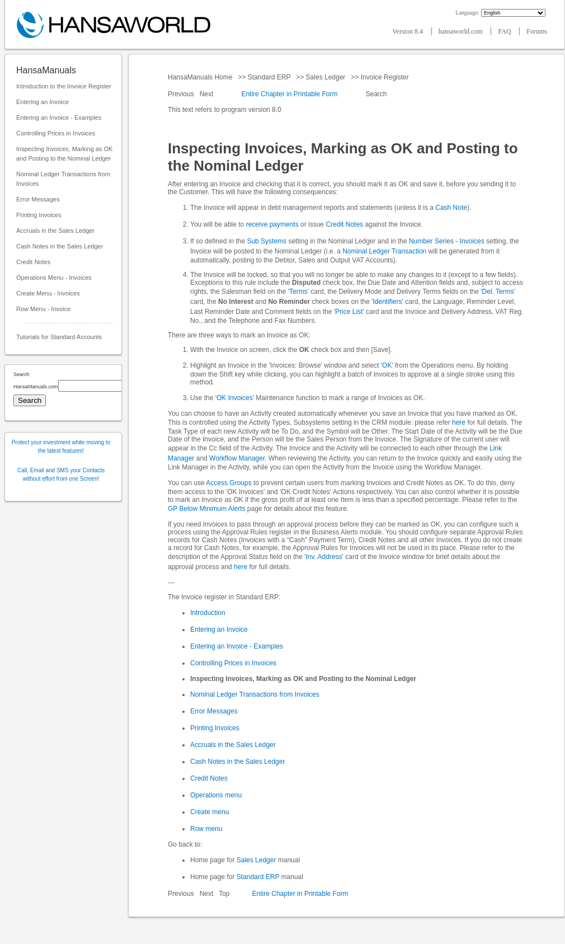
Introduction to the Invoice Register (63, 86)
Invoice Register (385, 77)
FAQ (505, 31)
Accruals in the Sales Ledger (55, 230)
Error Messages (38, 199)
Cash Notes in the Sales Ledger (59, 246)
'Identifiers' (387, 302)
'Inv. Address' (323, 557)
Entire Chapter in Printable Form (289, 94)
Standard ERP (269, 77)
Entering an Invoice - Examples (58, 117)
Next (207, 94)
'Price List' (349, 312)
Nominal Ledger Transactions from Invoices (63, 179)
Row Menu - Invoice (43, 309)
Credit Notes (33, 262)
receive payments (272, 224)
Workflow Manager (237, 458)
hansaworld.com (461, 31)
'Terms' (298, 291)
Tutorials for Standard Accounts (59, 337)
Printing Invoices (39, 215)
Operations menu (216, 795)
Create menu (209, 812)
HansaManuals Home (201, 77)
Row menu (206, 829)
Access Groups (228, 483)
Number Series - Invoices (446, 241)
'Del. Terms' (498, 291)
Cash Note (451, 208)
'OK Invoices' (234, 398)
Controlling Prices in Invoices (55, 133)
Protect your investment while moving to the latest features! (61, 446)
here (458, 422)
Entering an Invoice (42, 101)
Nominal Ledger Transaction (384, 251)
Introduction (207, 613)
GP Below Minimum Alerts (207, 509)
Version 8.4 (408, 31)
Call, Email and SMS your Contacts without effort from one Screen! (61, 474)
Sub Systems (266, 241)
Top (224, 894)
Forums (536, 31)
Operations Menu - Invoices (54, 277)
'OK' (387, 365)
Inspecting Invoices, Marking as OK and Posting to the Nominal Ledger (64, 153)
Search (376, 94)
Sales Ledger (325, 77)
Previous (182, 94)
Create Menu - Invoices (48, 293)
